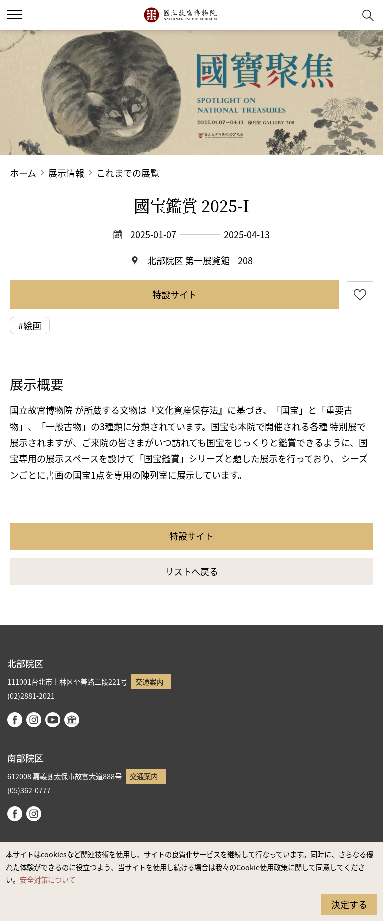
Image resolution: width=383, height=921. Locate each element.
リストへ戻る (191, 571)
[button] (343, 15)
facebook (14, 719)
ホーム (23, 172)
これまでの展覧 (127, 172)
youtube (52, 719)
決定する (349, 904)
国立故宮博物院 (180, 15)
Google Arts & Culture (71, 719)
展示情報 (66, 172)
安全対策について (48, 879)
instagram (33, 719)
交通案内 (149, 681)
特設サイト (174, 294)
